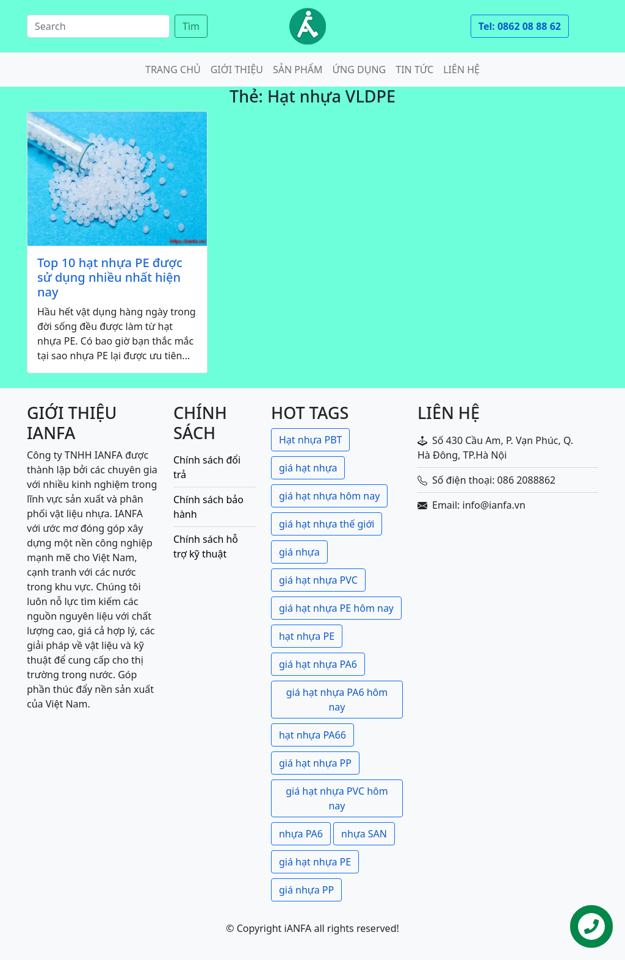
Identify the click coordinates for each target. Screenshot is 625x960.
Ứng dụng (359, 69)
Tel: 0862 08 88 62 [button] (520, 26)
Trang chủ (173, 69)
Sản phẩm (298, 69)
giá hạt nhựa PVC (318, 580)
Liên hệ (461, 69)
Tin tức (414, 69)
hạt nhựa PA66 (312, 735)
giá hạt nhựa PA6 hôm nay (337, 700)
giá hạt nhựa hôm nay (329, 496)
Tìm (191, 26)
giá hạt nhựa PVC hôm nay (337, 798)
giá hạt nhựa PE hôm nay (336, 608)
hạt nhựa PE (306, 636)
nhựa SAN (364, 833)
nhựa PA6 (301, 833)
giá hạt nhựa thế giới (326, 524)
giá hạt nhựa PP (315, 763)
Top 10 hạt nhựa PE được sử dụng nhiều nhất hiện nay (109, 277)
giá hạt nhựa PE (315, 862)
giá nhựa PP (306, 890)
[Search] (98, 26)
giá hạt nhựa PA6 (318, 664)
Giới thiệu (237, 69)
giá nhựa (299, 552)
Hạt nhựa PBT (310, 439)
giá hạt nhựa (308, 468)
